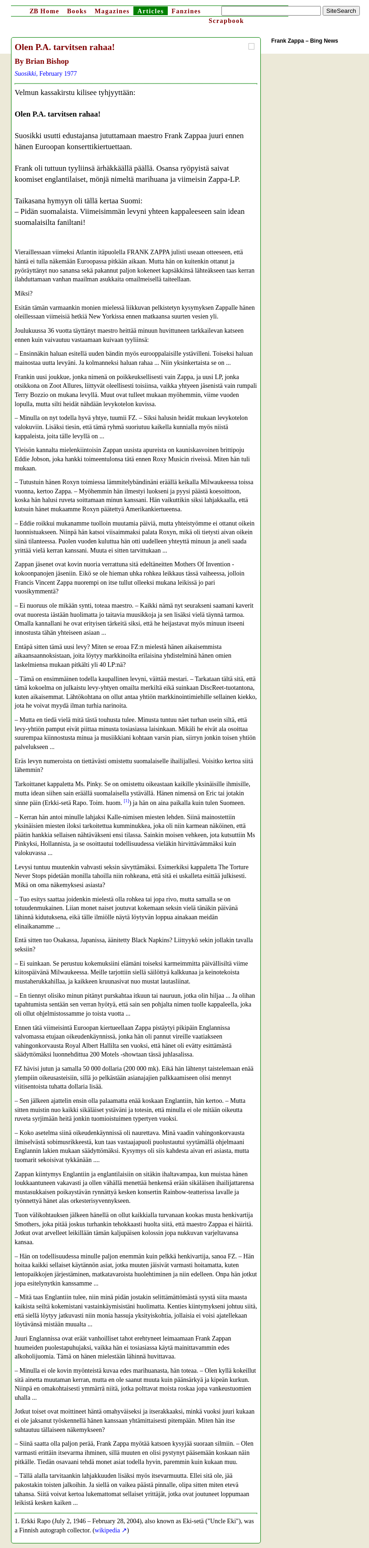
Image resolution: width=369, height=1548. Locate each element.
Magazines (111, 11)
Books (77, 11)
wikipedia (107, 1530)
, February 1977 (46, 73)
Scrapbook (226, 20)
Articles (151, 11)
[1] (126, 800)
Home (44, 11)
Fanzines (186, 11)
